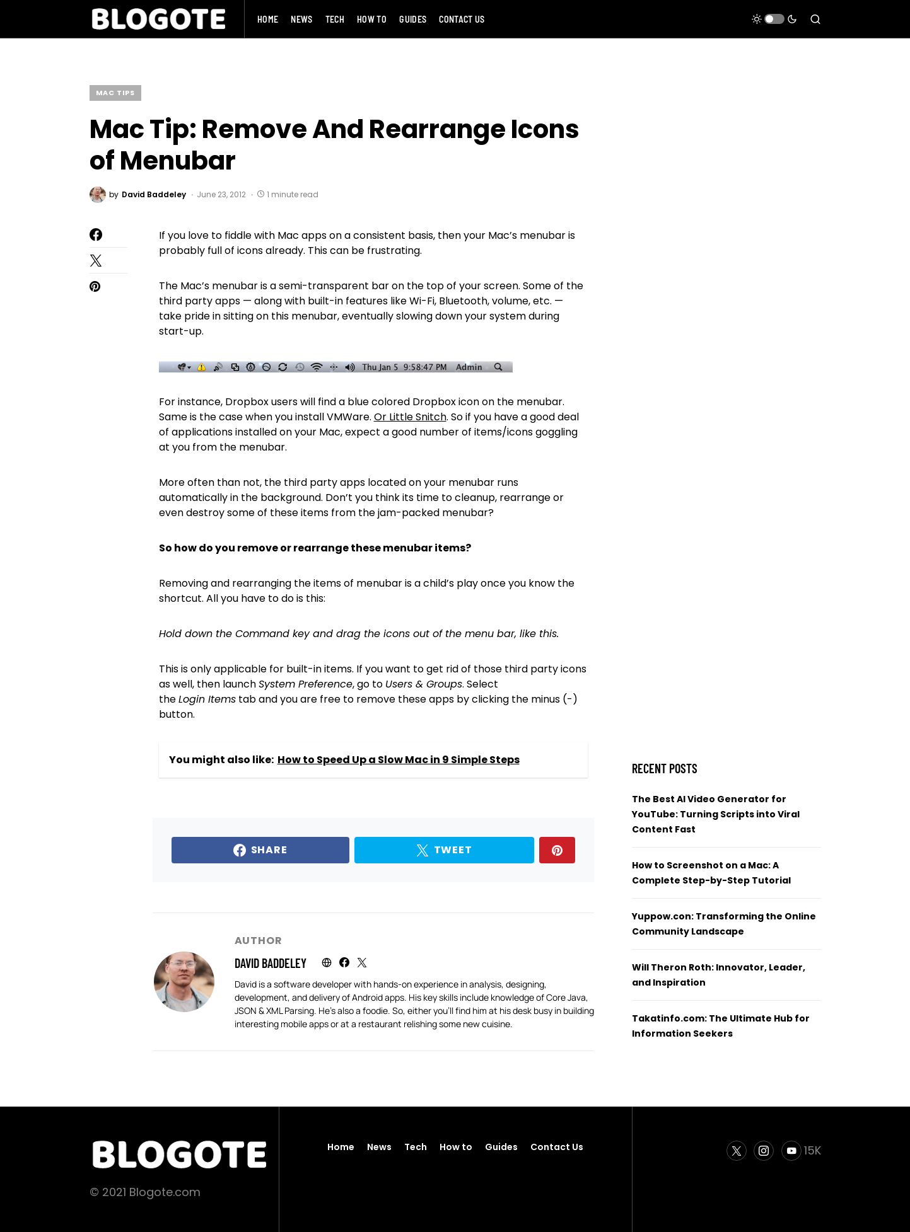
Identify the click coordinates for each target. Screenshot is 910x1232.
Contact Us (556, 1147)
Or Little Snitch (410, 417)
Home (340, 1147)
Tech (415, 1147)
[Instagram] (764, 1150)
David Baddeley (270, 962)
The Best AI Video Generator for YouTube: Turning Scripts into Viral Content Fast (716, 814)
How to (456, 1147)
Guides (501, 1147)
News (379, 1147)
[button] (774, 19)
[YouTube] (801, 1150)
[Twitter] (736, 1150)
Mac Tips (116, 93)
